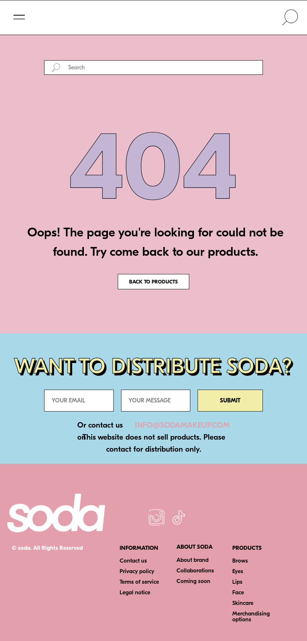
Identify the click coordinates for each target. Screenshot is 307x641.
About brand (192, 560)
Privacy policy (137, 571)
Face (238, 592)
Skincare (242, 603)
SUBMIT (230, 400)
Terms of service (139, 582)
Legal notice (135, 592)
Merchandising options (251, 616)
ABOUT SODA (194, 547)
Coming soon (193, 581)
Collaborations (195, 570)
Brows (240, 560)
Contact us (133, 560)
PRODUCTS (247, 548)
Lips (237, 582)
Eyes (237, 571)
